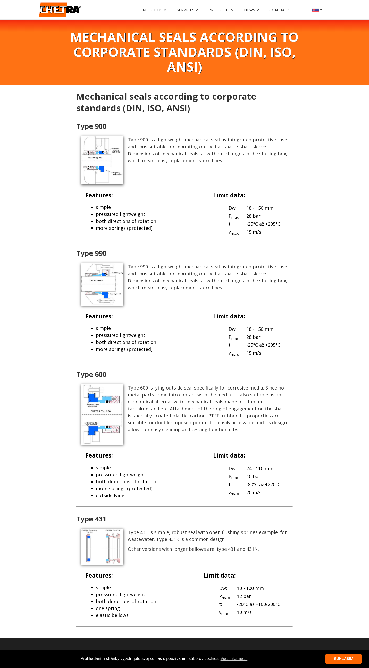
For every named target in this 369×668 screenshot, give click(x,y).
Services (186, 9)
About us (152, 9)
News (249, 9)
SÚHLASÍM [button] (343, 659)
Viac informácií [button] (234, 658)
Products (219, 9)
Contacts (279, 9)
